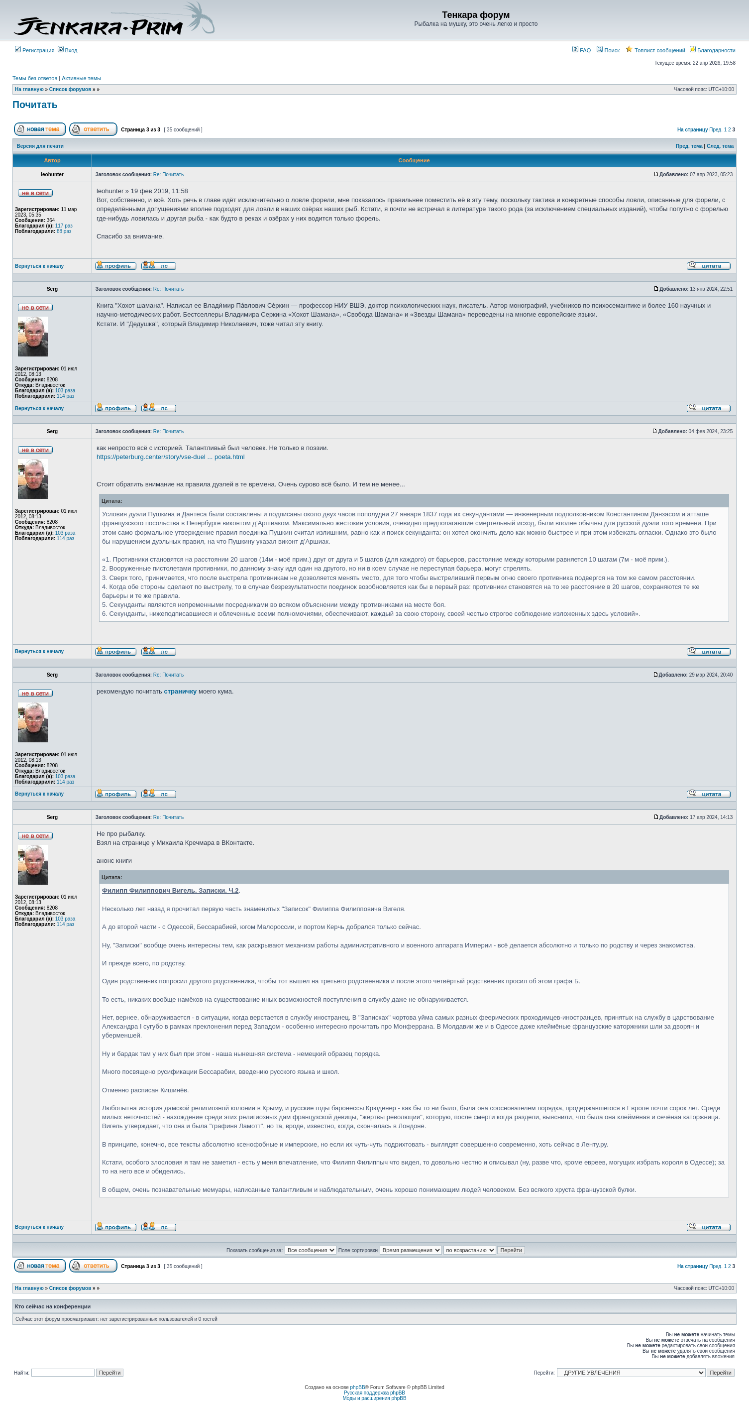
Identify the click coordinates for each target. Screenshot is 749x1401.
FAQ (581, 50)
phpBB (357, 1387)
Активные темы (81, 78)
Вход (68, 50)
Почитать (35, 104)
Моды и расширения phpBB (374, 1398)
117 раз (64, 226)
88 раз (64, 231)
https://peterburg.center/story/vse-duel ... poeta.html (171, 457)
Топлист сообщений (655, 50)
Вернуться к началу (39, 266)
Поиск (608, 50)
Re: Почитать (168, 174)
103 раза (65, 390)
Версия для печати (40, 146)
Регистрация (34, 50)
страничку (180, 691)
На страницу (692, 129)
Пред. (716, 129)
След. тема (720, 146)
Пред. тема (689, 146)
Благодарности (713, 50)
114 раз (65, 396)
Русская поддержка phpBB (374, 1393)
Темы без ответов (34, 78)
